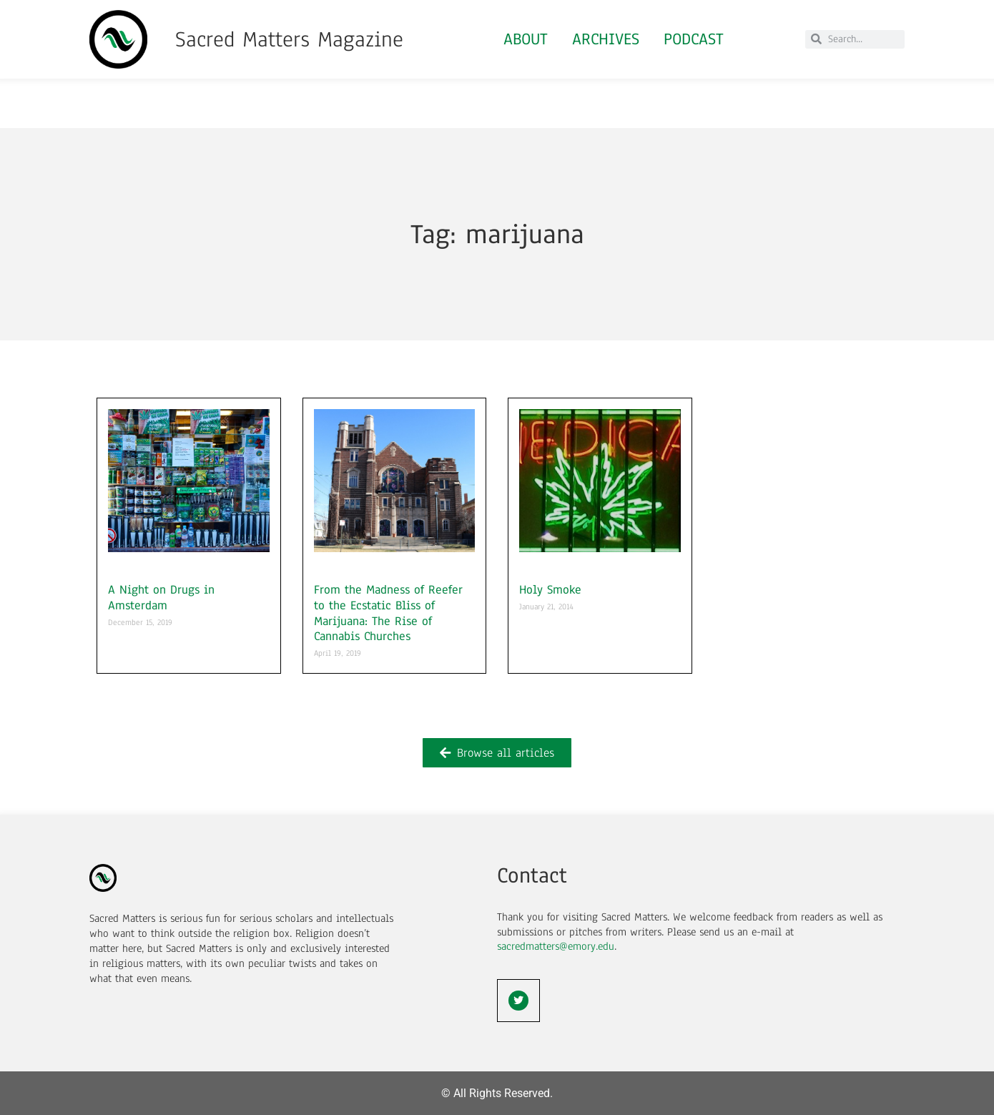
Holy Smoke (550, 589)
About (525, 39)
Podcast (694, 39)
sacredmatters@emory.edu (555, 946)
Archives (605, 39)
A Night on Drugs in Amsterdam (161, 597)
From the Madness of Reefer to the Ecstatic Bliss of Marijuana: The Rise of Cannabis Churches (388, 612)
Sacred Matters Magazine (289, 39)
